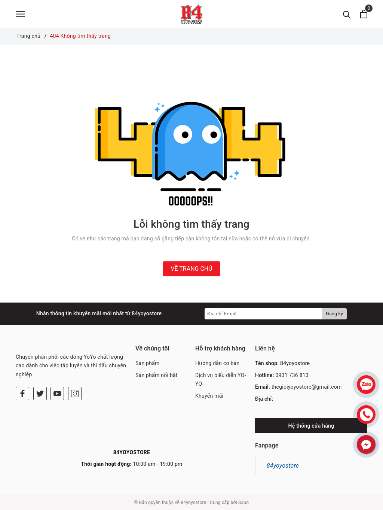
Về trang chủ (191, 268)
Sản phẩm (147, 363)
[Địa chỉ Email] (263, 313)
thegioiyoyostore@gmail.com (307, 387)
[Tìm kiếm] (347, 14)
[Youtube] (57, 393)
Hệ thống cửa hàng (311, 426)
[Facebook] (22, 393)
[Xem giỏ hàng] (363, 14)
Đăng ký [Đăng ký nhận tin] (334, 313)
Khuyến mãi (209, 396)
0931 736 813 (292, 375)
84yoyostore (283, 465)
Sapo (243, 502)
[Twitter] (40, 393)
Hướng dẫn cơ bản (217, 363)
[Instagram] (75, 393)
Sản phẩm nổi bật (156, 375)
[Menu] (20, 14)
